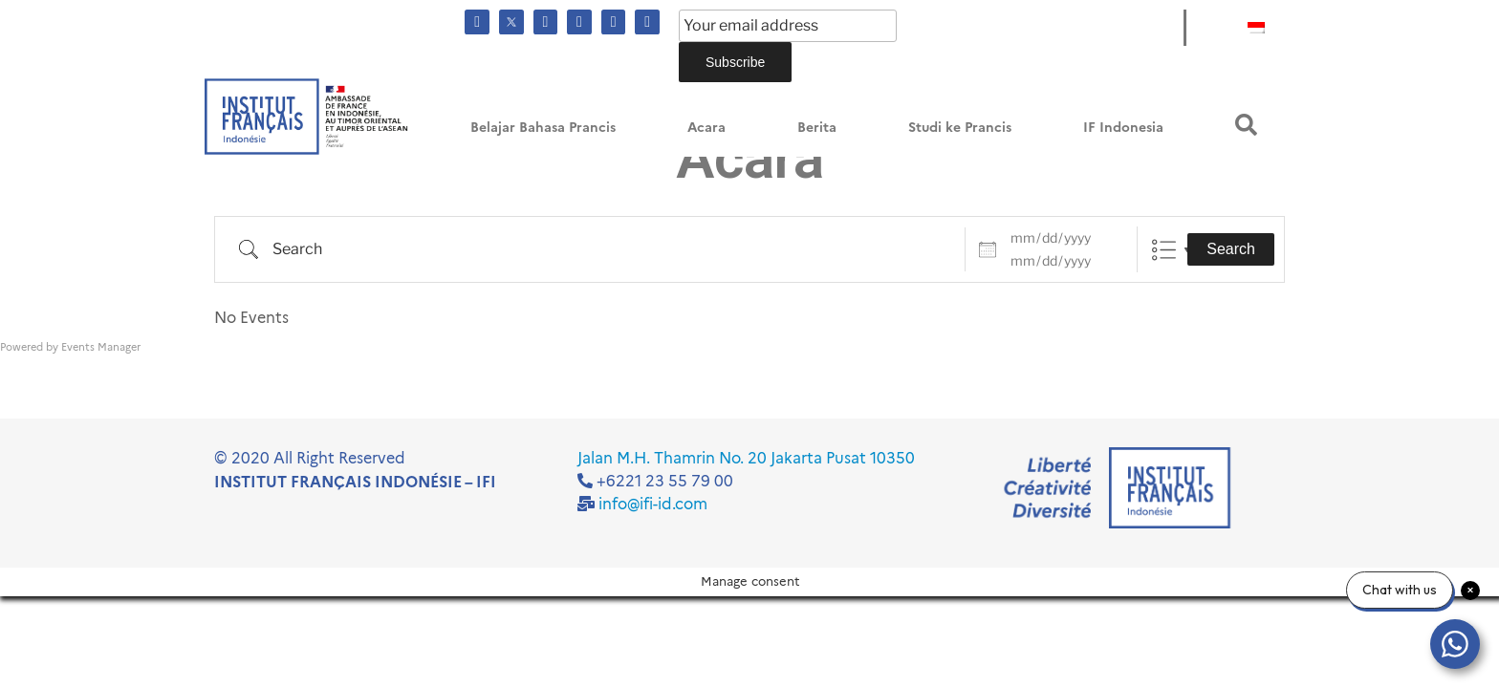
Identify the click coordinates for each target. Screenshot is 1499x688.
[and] (1062, 260)
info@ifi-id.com (652, 504)
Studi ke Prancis (959, 128)
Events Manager (101, 347)
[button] (1246, 124)
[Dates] (1062, 237)
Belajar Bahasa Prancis (543, 128)
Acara (706, 128)
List (1164, 250)
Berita (816, 128)
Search (1230, 249)
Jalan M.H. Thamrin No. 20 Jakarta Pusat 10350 (746, 458)
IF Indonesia (1123, 128)
